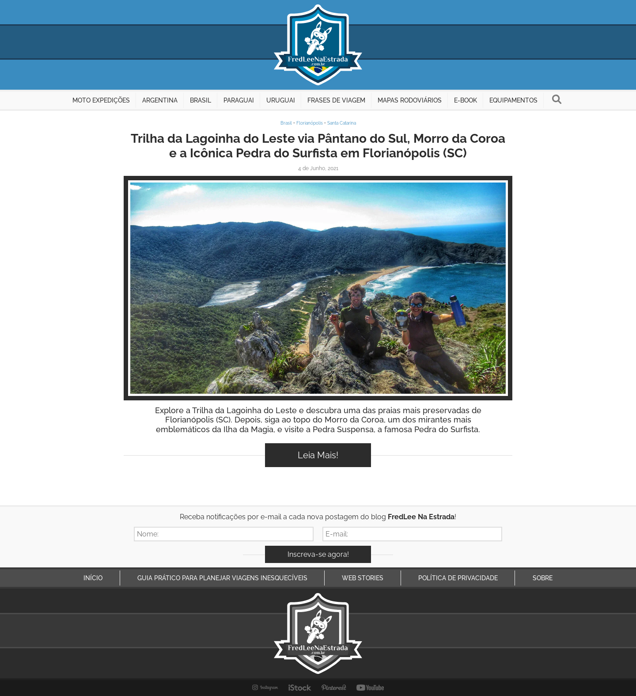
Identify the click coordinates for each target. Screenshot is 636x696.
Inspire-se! (318, 288)
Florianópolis (309, 123)
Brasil (286, 123)
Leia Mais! (318, 455)
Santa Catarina (341, 123)
